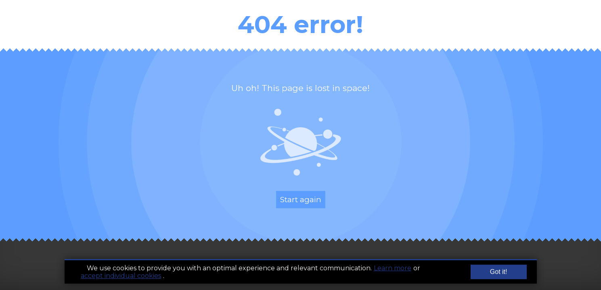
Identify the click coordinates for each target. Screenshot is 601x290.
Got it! (498, 272)
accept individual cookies (121, 277)
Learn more (392, 269)
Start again (300, 199)
